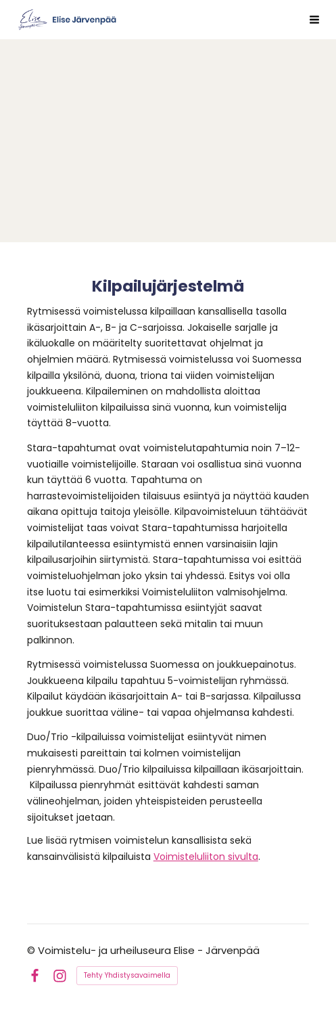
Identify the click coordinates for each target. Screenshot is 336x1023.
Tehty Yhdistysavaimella (127, 975)
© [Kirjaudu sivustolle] (32, 950)
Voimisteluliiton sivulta (205, 856)
